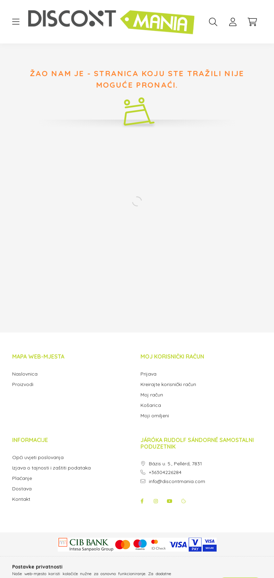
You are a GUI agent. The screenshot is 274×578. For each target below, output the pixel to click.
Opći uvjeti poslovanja (38, 457)
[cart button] (252, 22)
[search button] (213, 22)
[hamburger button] (16, 22)
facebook (142, 501)
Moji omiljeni (154, 416)
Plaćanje (22, 478)
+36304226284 (165, 472)
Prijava (148, 374)
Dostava (22, 489)
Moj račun (151, 395)
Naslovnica (25, 374)
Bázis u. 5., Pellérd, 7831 (175, 464)
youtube (170, 501)
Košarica (150, 405)
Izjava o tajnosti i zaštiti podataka (51, 468)
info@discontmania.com (177, 481)
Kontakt (21, 499)
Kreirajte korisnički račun (168, 384)
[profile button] (233, 22)
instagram (156, 501)
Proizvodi (22, 384)
